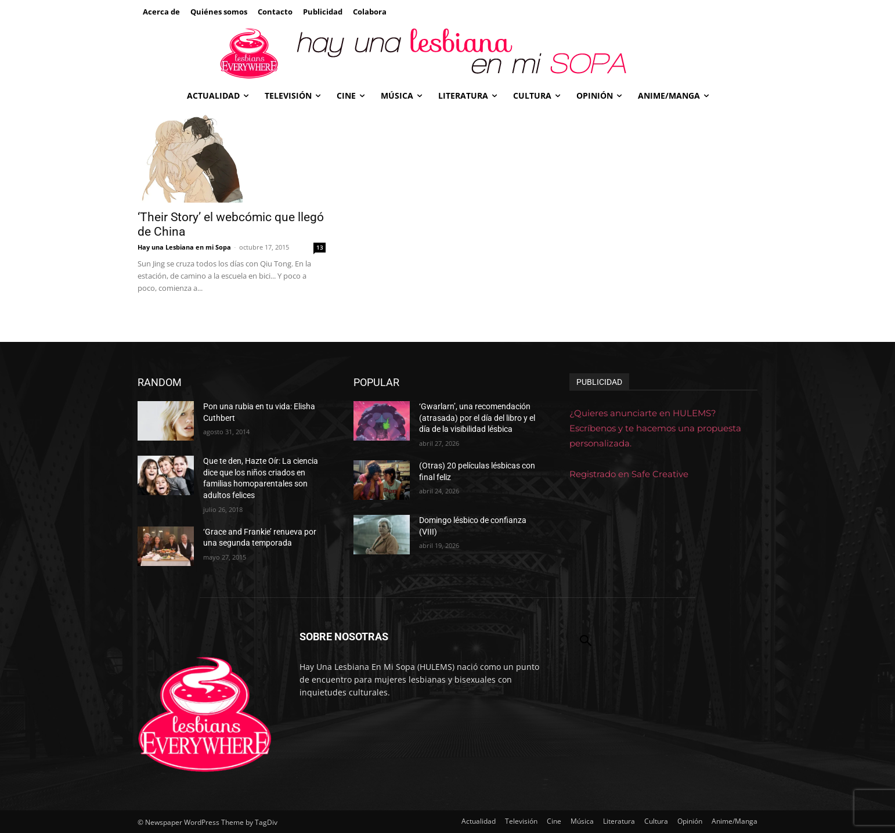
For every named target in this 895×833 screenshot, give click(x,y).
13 (319, 247)
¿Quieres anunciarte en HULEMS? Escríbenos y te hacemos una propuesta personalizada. (655, 428)
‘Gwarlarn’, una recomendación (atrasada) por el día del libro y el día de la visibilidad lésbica (477, 418)
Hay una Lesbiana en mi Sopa (184, 247)
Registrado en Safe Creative (628, 473)
